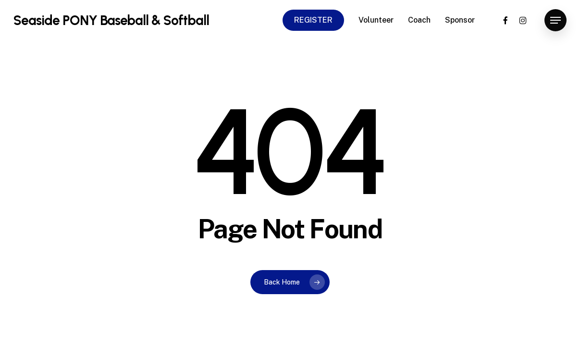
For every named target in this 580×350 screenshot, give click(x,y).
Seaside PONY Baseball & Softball (111, 20)
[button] (555, 20)
